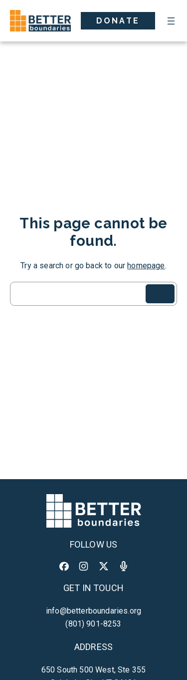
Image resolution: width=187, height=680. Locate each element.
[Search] (160, 293)
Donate (118, 20)
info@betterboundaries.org (93, 611)
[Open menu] (171, 21)
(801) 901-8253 (93, 624)
